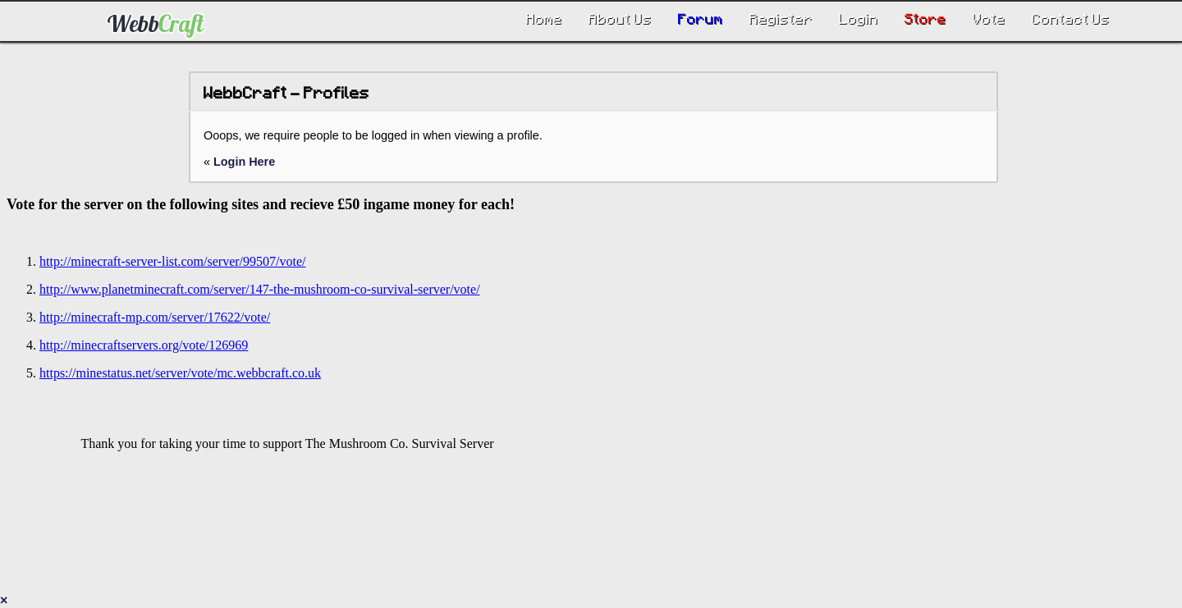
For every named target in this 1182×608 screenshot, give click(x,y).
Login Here (244, 161)
